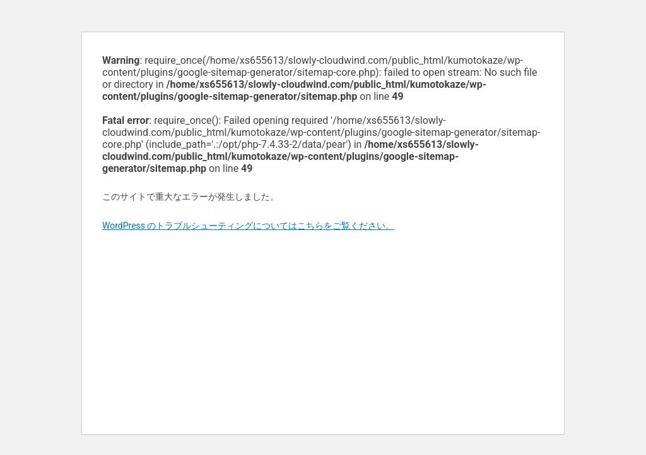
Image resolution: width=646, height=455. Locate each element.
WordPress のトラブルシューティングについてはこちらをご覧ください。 (248, 226)
